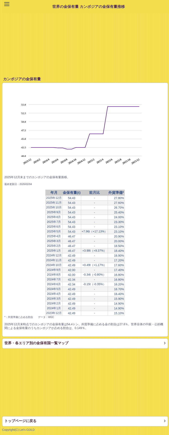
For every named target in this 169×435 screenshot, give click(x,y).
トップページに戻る (20, 421)
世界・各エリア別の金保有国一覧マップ (36, 343)
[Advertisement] (85, 42)
